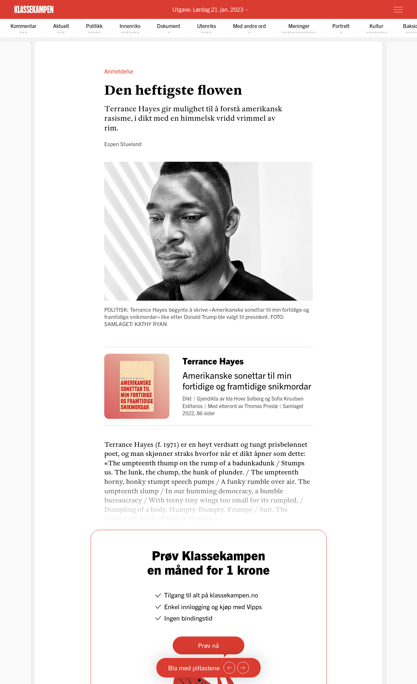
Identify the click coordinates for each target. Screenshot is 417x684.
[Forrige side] (229, 668)
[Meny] (398, 9)
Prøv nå (208, 645)
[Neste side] (243, 668)
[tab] (23, 28)
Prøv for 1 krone (359, 9)
